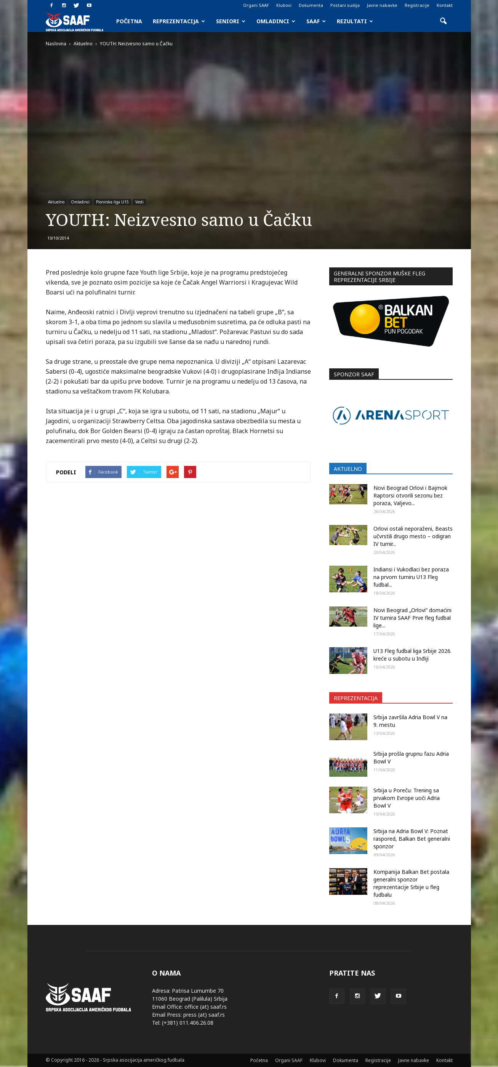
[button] (443, 21)
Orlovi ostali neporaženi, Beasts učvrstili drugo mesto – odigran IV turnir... (413, 536)
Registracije (417, 5)
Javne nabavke (382, 5)
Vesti (139, 202)
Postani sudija (345, 5)
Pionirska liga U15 (112, 202)
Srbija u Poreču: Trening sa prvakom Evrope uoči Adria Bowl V (406, 798)
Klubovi (283, 5)
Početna (129, 21)
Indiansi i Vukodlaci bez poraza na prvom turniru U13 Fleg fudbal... (411, 577)
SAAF (316, 21)
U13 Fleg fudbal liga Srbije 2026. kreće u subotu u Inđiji (412, 654)
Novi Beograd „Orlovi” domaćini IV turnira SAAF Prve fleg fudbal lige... (412, 617)
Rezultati (355, 21)
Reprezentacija (179, 21)
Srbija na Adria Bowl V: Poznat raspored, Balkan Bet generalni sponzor (411, 838)
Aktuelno (56, 202)
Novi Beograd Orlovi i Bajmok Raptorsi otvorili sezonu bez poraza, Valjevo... (410, 495)
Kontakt (445, 5)
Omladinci (275, 21)
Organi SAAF (256, 5)
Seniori (230, 21)
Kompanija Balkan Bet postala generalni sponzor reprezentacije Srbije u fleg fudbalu (411, 883)
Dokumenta (311, 5)
